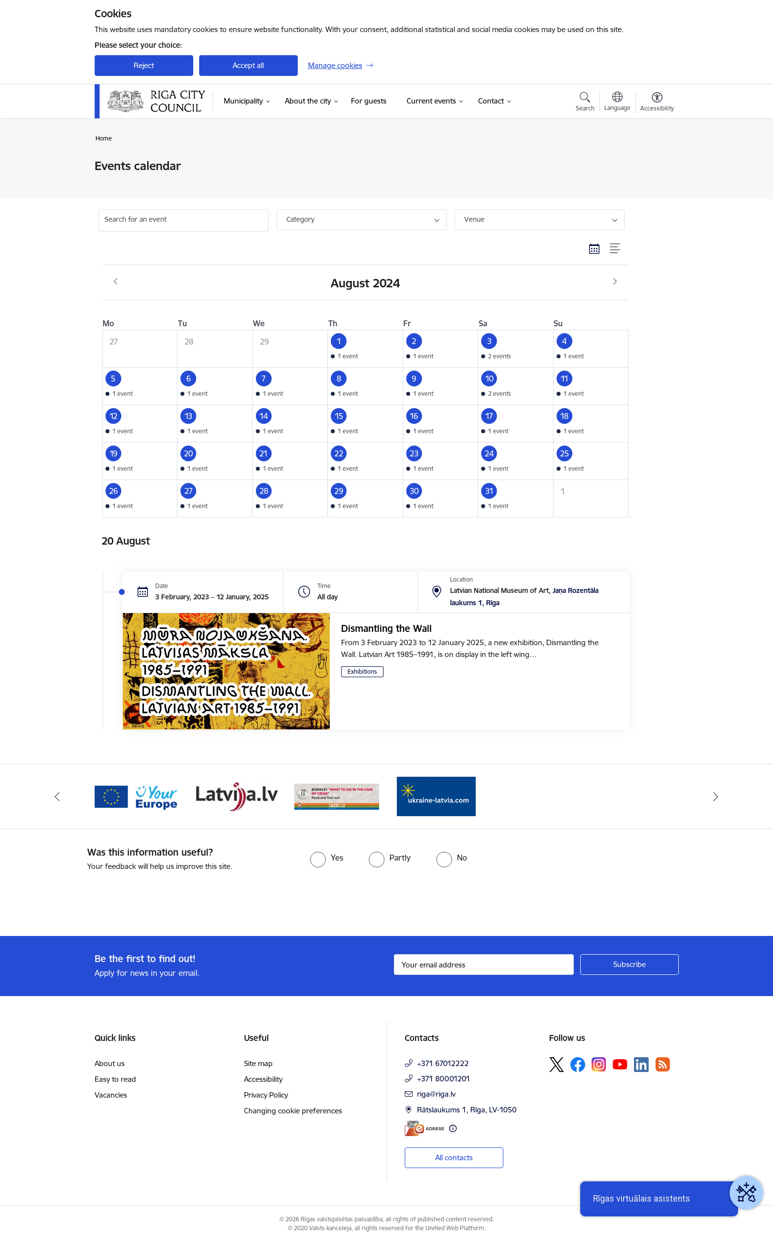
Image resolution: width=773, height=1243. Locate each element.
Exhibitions (362, 671)
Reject (144, 65)
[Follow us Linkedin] (641, 1064)
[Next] (716, 796)
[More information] (453, 1128)
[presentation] (82, 899)
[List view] (615, 248)
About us (110, 1063)
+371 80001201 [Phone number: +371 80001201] (443, 1078)
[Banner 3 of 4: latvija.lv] (237, 795)
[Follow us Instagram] (599, 1064)
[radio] (326, 857)
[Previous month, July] (115, 282)
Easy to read (115, 1079)
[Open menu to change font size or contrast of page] (657, 103)
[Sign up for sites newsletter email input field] (484, 964)
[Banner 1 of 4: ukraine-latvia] (436, 795)
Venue (474, 219)
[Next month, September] (615, 282)
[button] (365, 348)
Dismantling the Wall (386, 628)
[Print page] (654, 162)
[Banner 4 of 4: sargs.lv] (337, 795)
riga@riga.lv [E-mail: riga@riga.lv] (436, 1094)
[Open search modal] (585, 103)
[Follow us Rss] (662, 1064)
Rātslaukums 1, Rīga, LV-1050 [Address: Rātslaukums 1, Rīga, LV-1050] (467, 1109)
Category (300, 219)
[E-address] (424, 1128)
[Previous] (57, 796)
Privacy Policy (266, 1095)
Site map (258, 1063)
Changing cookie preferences (293, 1110)
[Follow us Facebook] (577, 1064)
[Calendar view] (594, 248)
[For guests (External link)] (368, 101)
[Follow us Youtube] (620, 1064)
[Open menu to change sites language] (617, 102)
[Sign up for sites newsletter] (629, 964)
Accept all (248, 65)
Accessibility (263, 1079)
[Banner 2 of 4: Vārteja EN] (137, 795)
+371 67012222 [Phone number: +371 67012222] (443, 1063)
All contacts (454, 1157)
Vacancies (111, 1095)
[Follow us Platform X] (556, 1064)
